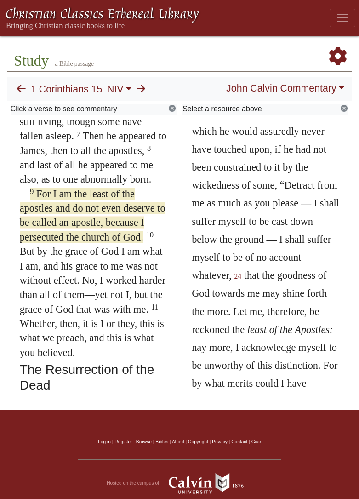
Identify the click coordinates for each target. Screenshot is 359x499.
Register (123, 441)
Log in (104, 441)
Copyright (198, 441)
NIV (115, 89)
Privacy (220, 441)
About (178, 441)
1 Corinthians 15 (66, 89)
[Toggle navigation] (342, 18)
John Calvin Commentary (281, 88)
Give (256, 441)
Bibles (161, 441)
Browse (144, 441)
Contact (239, 441)
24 (238, 276)
